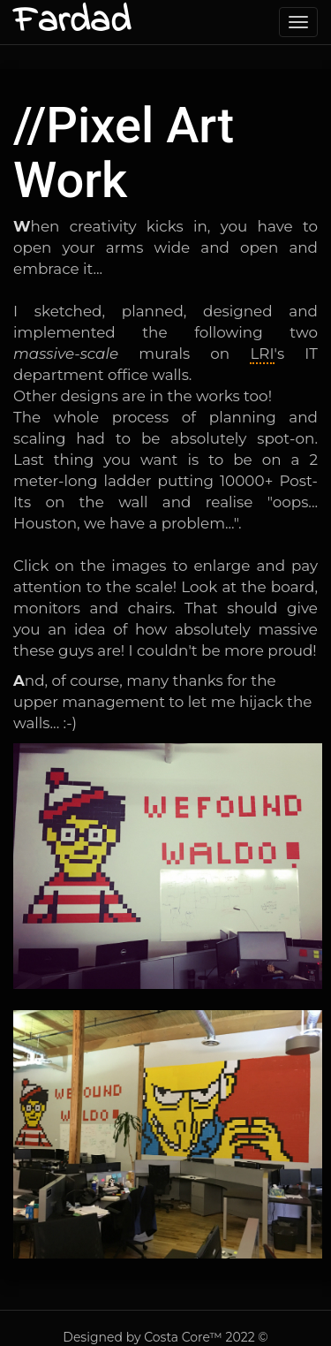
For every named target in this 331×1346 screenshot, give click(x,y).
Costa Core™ (183, 1337)
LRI (262, 353)
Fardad (72, 22)
